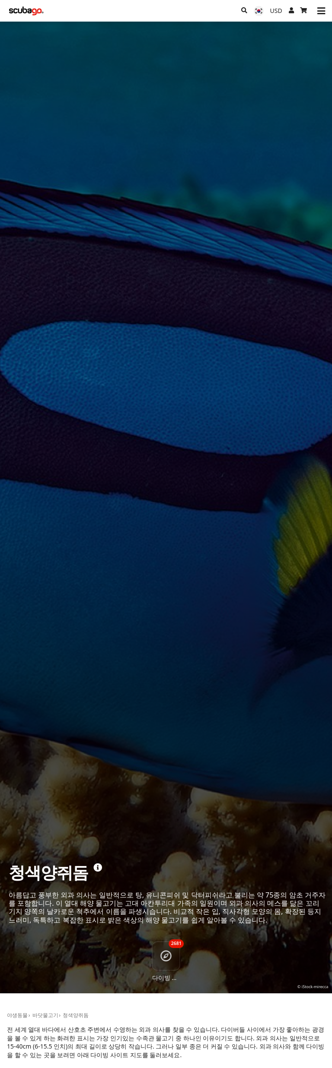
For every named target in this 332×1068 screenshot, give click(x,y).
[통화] (276, 10)
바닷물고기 (45, 1015)
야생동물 (17, 1015)
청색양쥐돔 (76, 1015)
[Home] (26, 11)
